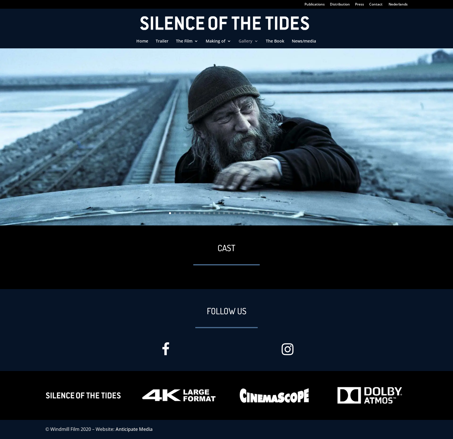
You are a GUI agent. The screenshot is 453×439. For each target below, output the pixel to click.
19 (258, 213)
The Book (275, 41)
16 (244, 213)
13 (229, 213)
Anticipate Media (134, 429)
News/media (304, 41)
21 (268, 213)
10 (214, 213)
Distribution (340, 5)
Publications (315, 5)
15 (239, 213)
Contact (376, 5)
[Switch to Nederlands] (398, 6)
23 (278, 213)
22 (273, 213)
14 (234, 213)
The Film (184, 41)
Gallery (246, 41)
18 (254, 213)
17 (249, 213)
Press (359, 5)
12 (224, 213)
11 (219, 213)
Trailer (162, 41)
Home (142, 41)
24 (283, 213)
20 (263, 213)
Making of (215, 41)
